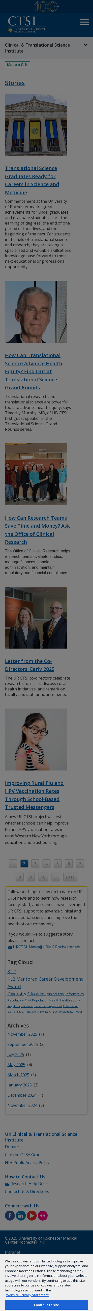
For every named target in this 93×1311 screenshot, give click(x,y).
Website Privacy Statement (27, 1295)
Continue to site (46, 1305)
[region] (46, 1282)
